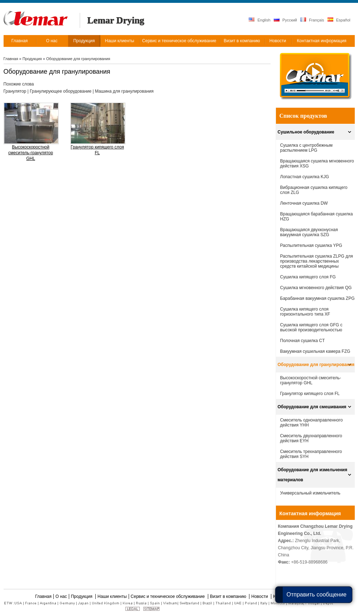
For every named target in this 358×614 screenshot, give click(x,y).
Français (312, 20)
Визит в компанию (229, 596)
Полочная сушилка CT (302, 340)
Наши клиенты (112, 596)
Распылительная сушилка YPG (311, 245)
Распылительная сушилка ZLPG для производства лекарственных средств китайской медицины (316, 261)
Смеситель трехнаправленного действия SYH (311, 454)
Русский (285, 20)
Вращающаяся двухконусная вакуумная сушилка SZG (309, 232)
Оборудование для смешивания (312, 406)
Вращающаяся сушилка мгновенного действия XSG (317, 164)
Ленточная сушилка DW (304, 203)
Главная (11, 59)
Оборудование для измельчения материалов (312, 474)
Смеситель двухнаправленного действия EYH (311, 438)
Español (339, 20)
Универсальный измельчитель (310, 493)
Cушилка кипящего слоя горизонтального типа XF (305, 312)
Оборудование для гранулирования (78, 59)
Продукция (33, 59)
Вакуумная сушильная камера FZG (315, 351)
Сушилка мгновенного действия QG (316, 287)
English (259, 20)
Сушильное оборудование (306, 132)
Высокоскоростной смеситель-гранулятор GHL (30, 153)
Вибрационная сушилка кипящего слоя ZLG (314, 190)
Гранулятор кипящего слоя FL (97, 150)
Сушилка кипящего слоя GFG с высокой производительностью (311, 327)
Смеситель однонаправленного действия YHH (311, 423)
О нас (61, 596)
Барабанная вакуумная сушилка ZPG (317, 298)
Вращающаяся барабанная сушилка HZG (316, 216)
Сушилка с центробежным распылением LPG (306, 148)
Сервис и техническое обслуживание (168, 596)
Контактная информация (310, 513)
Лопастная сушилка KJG (304, 176)
